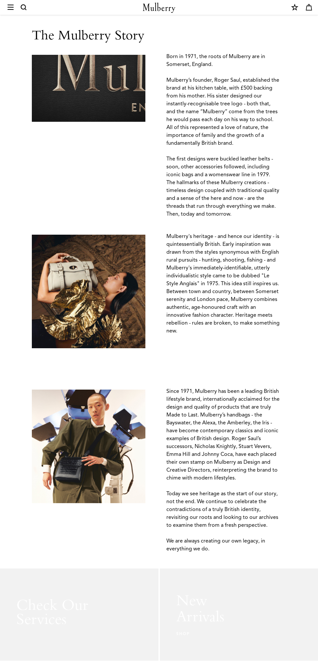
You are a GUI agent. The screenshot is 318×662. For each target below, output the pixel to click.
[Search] (24, 7)
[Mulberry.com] (159, 8)
